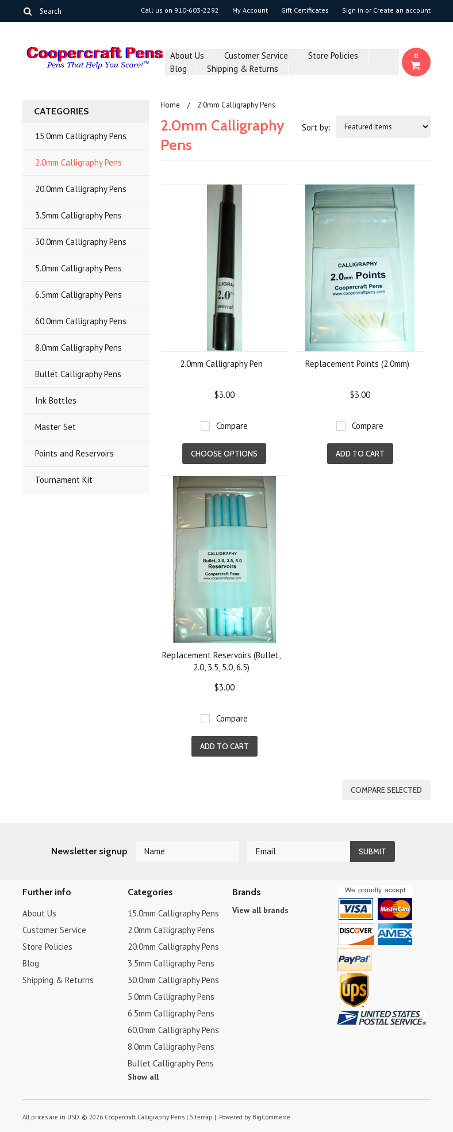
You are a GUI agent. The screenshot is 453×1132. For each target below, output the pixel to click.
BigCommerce (271, 1117)
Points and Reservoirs (74, 453)
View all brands (260, 910)
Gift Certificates (305, 10)
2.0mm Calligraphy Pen (221, 363)
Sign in (352, 10)
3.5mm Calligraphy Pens (78, 215)
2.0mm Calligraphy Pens (78, 162)
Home (170, 105)
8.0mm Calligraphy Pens (78, 347)
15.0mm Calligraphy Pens (80, 136)
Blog (178, 68)
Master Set (55, 426)
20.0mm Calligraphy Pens (80, 188)
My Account (250, 10)
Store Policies (333, 55)
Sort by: (316, 127)
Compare (232, 425)
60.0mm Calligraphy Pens (80, 321)
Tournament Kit (64, 479)
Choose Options (224, 453)
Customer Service (256, 55)
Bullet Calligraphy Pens (78, 374)
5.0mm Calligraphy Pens (78, 268)
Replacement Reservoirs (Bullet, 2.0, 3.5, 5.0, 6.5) (221, 661)
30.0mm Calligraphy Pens (80, 241)
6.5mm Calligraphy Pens (78, 294)
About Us (187, 55)
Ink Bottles (55, 400)
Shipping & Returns (242, 68)
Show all (143, 1077)
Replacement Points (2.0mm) (357, 363)
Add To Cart (360, 453)
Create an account (402, 10)
